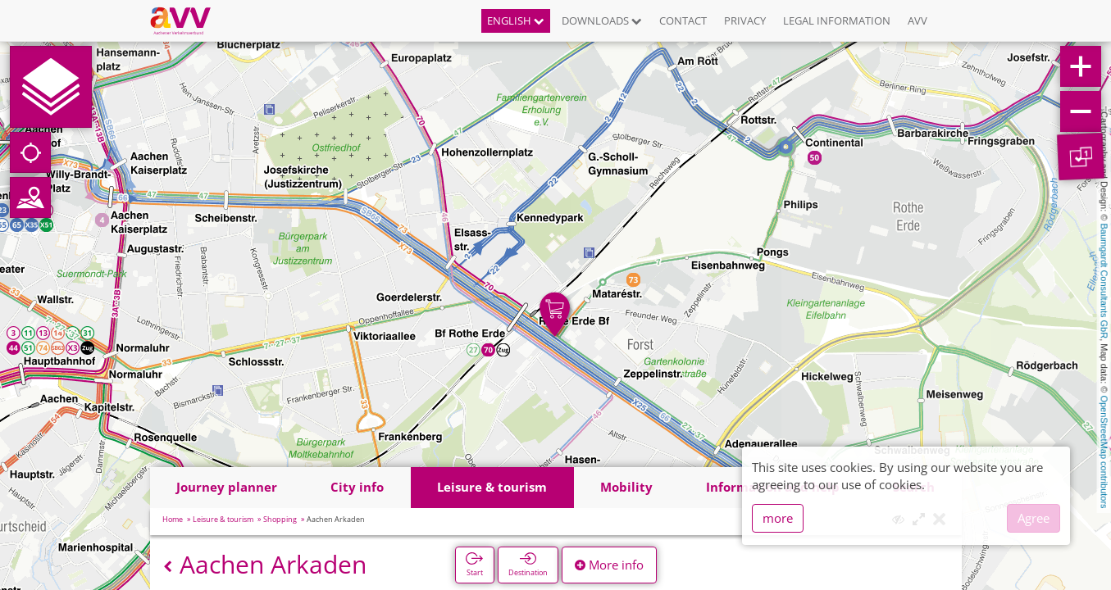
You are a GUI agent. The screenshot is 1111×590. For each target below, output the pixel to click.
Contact (683, 20)
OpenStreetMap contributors (1104, 451)
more (778, 518)
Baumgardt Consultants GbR (1104, 281)
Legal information (836, 20)
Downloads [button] (602, 20)
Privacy (745, 20)
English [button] (515, 20)
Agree (1034, 518)
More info (609, 564)
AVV (917, 20)
